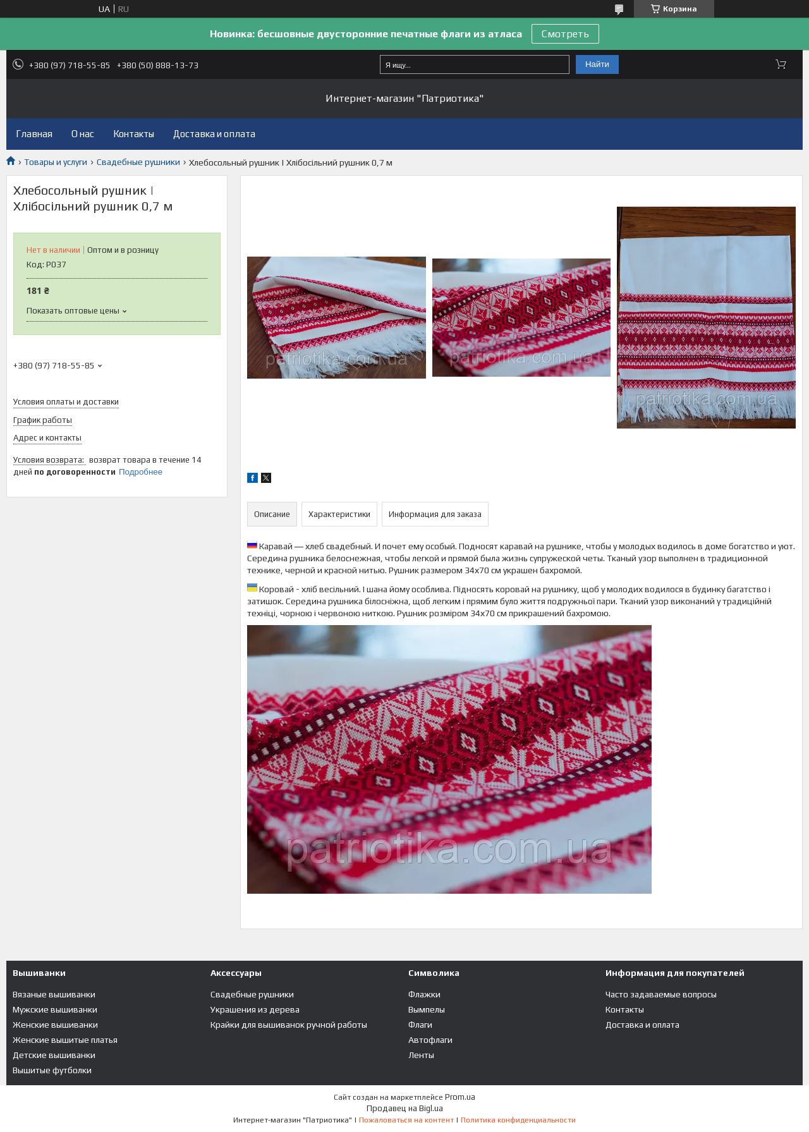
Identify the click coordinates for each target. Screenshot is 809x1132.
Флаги (420, 1024)
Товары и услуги (55, 162)
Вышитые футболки (52, 1070)
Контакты (133, 133)
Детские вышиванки (54, 1055)
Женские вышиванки (55, 1024)
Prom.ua (460, 1097)
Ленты (421, 1055)
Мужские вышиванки (55, 1009)
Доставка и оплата (214, 133)
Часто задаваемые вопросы (661, 994)
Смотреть (565, 34)
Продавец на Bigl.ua (405, 1108)
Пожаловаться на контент (406, 1120)
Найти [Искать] (597, 64)
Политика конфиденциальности (518, 1120)
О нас (82, 133)
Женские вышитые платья (65, 1040)
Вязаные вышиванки (54, 994)
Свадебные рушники (138, 162)
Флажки (424, 994)
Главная (34, 133)
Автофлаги (430, 1040)
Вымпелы (426, 1009)
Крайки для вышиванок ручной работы (288, 1024)
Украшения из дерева (255, 1009)
